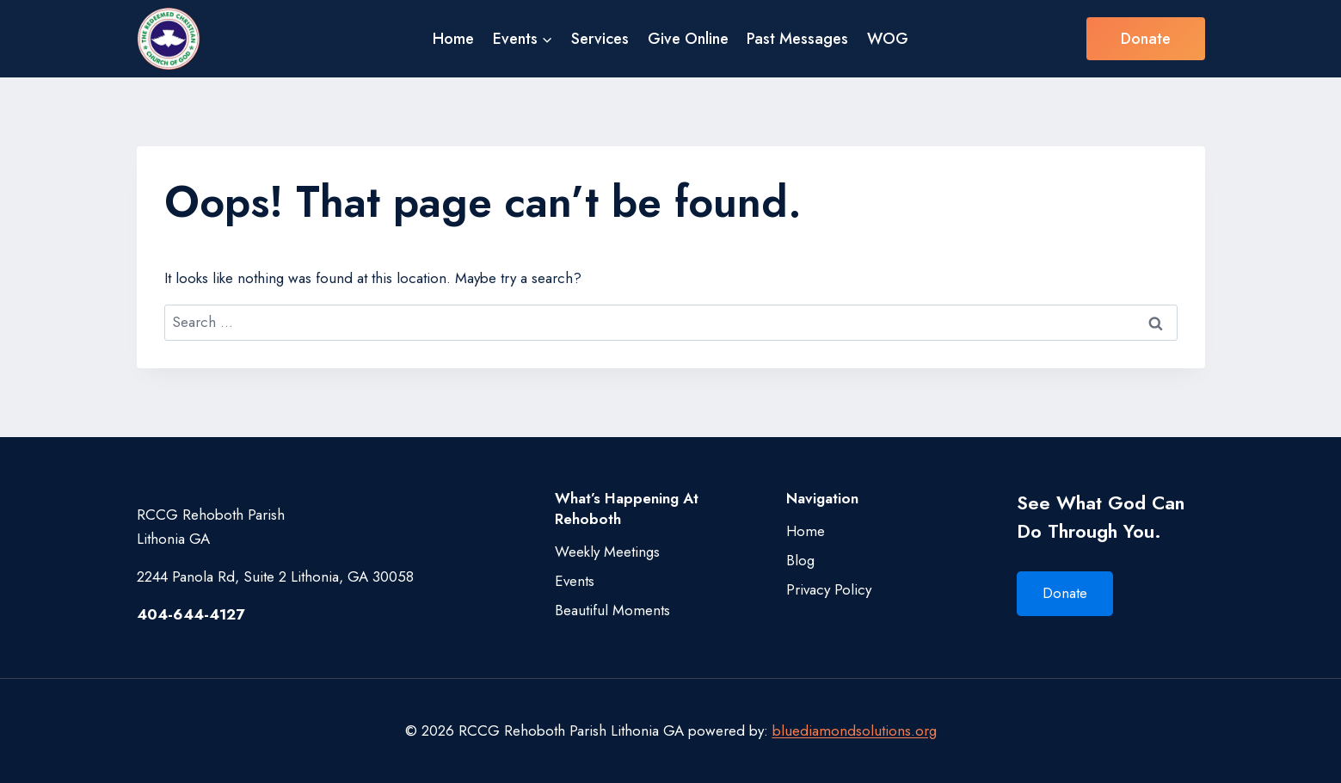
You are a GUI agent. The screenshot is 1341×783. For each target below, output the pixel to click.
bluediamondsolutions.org (854, 730)
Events (574, 580)
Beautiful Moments (612, 610)
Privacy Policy (828, 589)
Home (453, 39)
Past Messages (797, 39)
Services (600, 39)
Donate (1146, 39)
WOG (887, 39)
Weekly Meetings (607, 551)
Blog (800, 560)
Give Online (688, 39)
